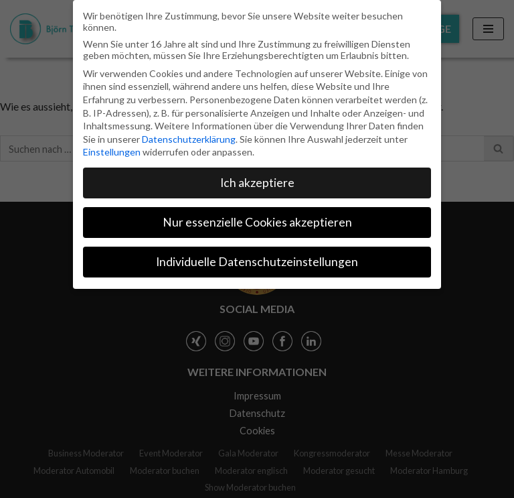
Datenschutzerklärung (189, 139)
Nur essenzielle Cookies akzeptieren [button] (257, 222)
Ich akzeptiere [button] (257, 183)
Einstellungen (112, 152)
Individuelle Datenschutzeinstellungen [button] (257, 262)
